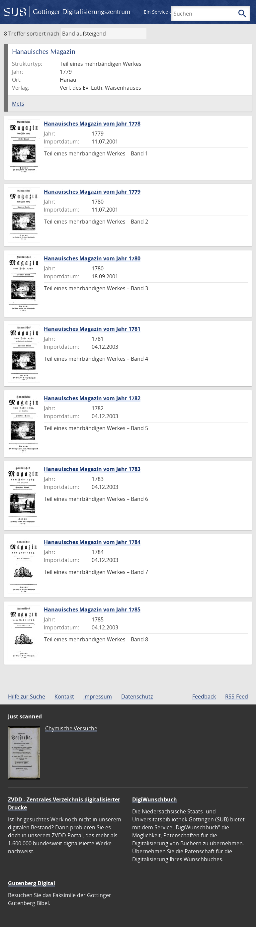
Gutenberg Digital (31, 883)
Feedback (204, 696)
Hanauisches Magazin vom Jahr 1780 (92, 258)
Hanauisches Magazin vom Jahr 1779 (92, 191)
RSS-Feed (236, 696)
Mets (18, 103)
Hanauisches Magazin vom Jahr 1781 (92, 328)
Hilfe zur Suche (26, 696)
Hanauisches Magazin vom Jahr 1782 (92, 398)
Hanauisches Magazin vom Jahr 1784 (92, 542)
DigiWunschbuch (154, 799)
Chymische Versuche (71, 728)
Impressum (97, 696)
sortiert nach (43, 33)
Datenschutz (137, 696)
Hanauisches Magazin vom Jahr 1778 (92, 123)
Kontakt (64, 696)
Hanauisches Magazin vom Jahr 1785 (92, 609)
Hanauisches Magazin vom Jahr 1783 (92, 469)
